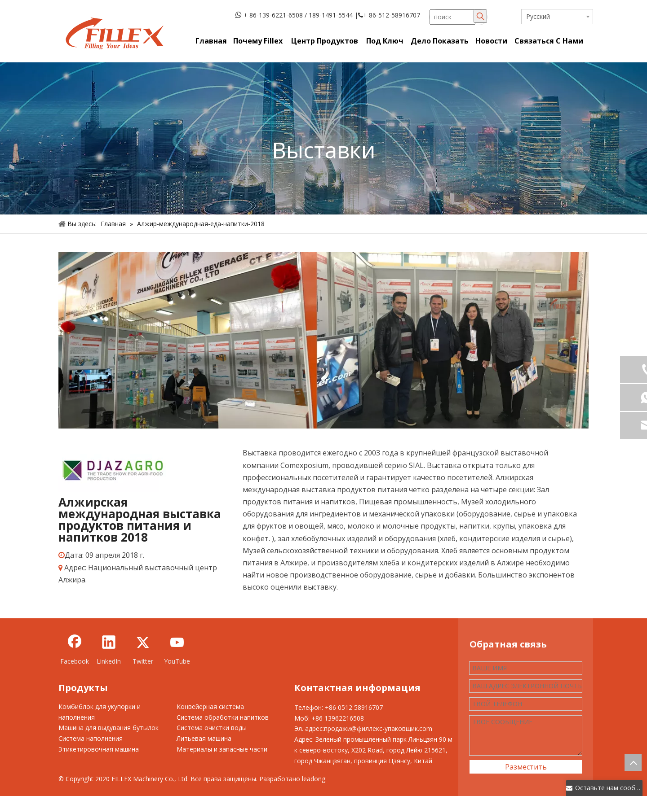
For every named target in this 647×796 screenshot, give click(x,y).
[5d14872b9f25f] (112, 469)
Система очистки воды (212, 727)
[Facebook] (74, 649)
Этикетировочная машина (98, 749)
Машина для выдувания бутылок (108, 727)
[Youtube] (177, 649)
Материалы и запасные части (222, 749)
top (633, 762)
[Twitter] (143, 649)
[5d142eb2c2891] (323, 340)
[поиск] (452, 17)
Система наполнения (90, 738)
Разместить (526, 767)
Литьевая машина (204, 738)
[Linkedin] (108, 649)
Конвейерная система (210, 706)
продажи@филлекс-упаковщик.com (378, 728)
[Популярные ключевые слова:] (480, 16)
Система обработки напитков (223, 717)
